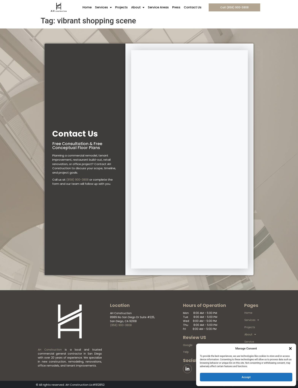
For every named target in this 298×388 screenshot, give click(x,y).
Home (87, 7)
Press (176, 7)
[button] (290, 348)
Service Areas (158, 7)
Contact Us (192, 7)
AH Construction (50, 350)
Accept (246, 377)
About (137, 7)
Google (188, 345)
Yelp (186, 352)
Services (103, 7)
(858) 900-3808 (77, 180)
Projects (121, 7)
